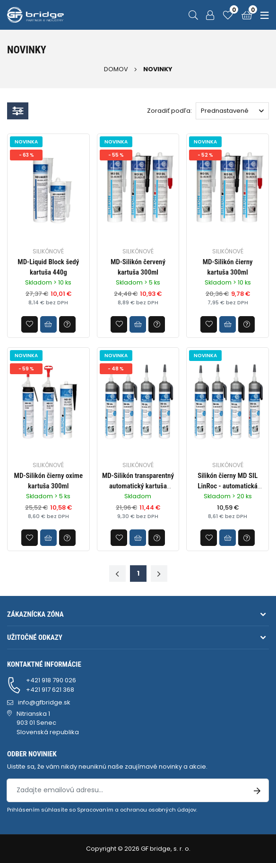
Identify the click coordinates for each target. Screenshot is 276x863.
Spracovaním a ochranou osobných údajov (136, 809)
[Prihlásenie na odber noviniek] (257, 790)
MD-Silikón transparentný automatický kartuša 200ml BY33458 (138, 486)
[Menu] (263, 14)
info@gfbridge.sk (44, 702)
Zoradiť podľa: (169, 110)
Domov (116, 69)
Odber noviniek (32, 754)
